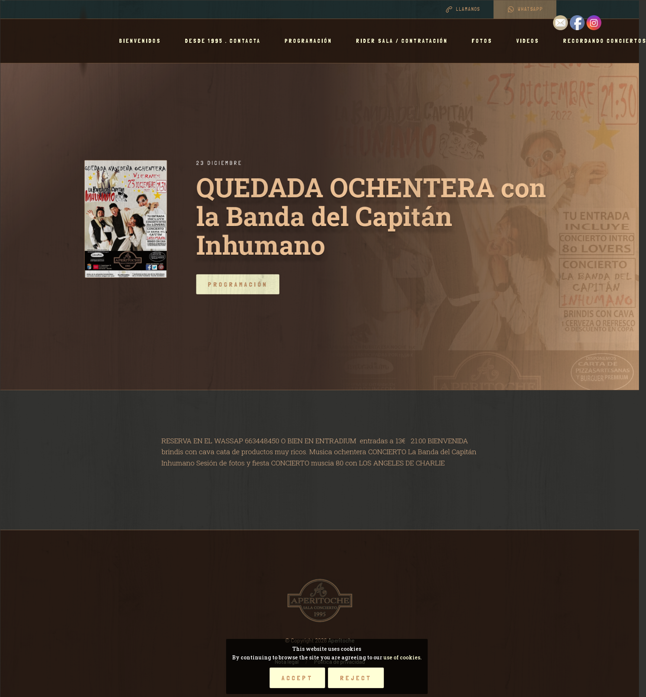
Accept (297, 678)
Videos (531, 41)
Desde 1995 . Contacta (226, 41)
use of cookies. (402, 657)
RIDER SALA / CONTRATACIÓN (405, 41)
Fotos (485, 41)
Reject (356, 678)
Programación (311, 41)
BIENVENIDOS (143, 41)
